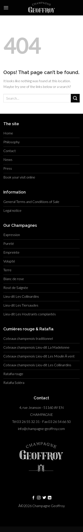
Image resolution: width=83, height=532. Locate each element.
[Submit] (75, 98)
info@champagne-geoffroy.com (41, 428)
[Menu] (6, 7)
